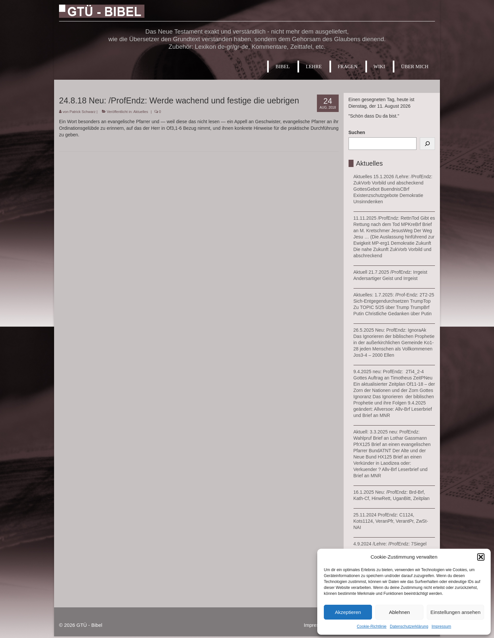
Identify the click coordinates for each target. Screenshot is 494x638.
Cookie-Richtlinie (371, 626)
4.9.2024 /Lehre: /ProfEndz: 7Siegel (390, 543)
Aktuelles (140, 112)
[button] (481, 557)
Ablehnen (399, 612)
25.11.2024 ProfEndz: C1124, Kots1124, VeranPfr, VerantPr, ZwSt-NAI (391, 521)
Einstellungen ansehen (455, 612)
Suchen (357, 132)
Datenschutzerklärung (409, 626)
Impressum (441, 626)
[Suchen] (427, 143)
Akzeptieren (348, 612)
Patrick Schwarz (83, 112)
